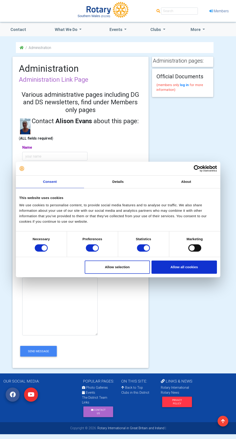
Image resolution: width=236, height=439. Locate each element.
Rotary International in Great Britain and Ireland (130, 428)
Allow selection (117, 267)
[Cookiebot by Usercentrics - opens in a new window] (197, 168)
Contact (18, 29)
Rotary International (175, 387)
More (196, 29)
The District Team (94, 398)
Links (85, 402)
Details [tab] (118, 182)
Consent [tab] (50, 182)
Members (219, 11)
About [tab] (186, 182)
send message (38, 351)
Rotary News (170, 393)
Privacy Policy (177, 402)
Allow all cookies (184, 267)
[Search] (179, 11)
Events (88, 393)
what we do (66, 29)
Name (27, 147)
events (116, 29)
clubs (156, 29)
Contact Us (98, 411)
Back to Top (132, 387)
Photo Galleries (95, 387)
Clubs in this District (135, 393)
